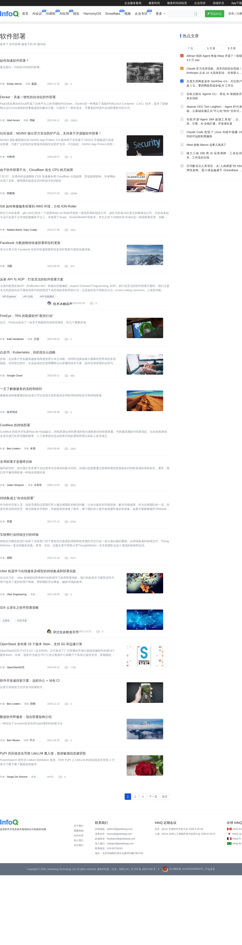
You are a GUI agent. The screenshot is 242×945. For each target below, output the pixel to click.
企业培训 (199, 3)
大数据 (122, 25)
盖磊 (33, 90)
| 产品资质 (209, 939)
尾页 (165, 866)
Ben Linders (13, 487)
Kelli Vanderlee (15, 368)
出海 (61, 25)
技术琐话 (12, 447)
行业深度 (25, 25)
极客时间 (154, 3)
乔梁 (9, 566)
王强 (35, 368)
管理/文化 (190, 25)
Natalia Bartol (14, 249)
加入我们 (78, 910)
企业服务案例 (132, 3)
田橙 (32, 765)
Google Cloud (14, 407)
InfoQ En (237, 898)
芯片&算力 (91, 25)
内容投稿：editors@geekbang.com (114, 898)
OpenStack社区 (15, 725)
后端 (74, 25)
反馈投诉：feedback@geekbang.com (115, 908)
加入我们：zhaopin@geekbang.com (114, 913)
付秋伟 (10, 169)
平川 (31, 805)
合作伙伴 (78, 905)
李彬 (31, 129)
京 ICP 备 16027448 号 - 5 (145, 939)
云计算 (156, 25)
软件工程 (139, 25)
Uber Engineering (16, 646)
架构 (108, 25)
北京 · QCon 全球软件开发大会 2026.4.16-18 (179, 898)
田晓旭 (10, 209)
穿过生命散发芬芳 (66, 687)
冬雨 (32, 487)
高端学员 (218, 3)
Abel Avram (13, 129)
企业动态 (7, 25)
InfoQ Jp (236, 903)
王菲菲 (36, 527)
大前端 (172, 25)
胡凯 (9, 606)
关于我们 (78, 895)
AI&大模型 (44, 25)
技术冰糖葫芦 (62, 329)
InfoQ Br (236, 913)
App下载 (236, 3)
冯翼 (9, 288)
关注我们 (78, 915)
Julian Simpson (15, 527)
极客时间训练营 (177, 3)
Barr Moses (13, 805)
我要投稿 (78, 900)
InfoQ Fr (236, 908)
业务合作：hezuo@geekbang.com (113, 903)
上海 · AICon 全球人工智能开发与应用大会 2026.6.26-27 (185, 903)
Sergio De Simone (16, 844)
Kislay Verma (14, 90)
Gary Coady (29, 249)
